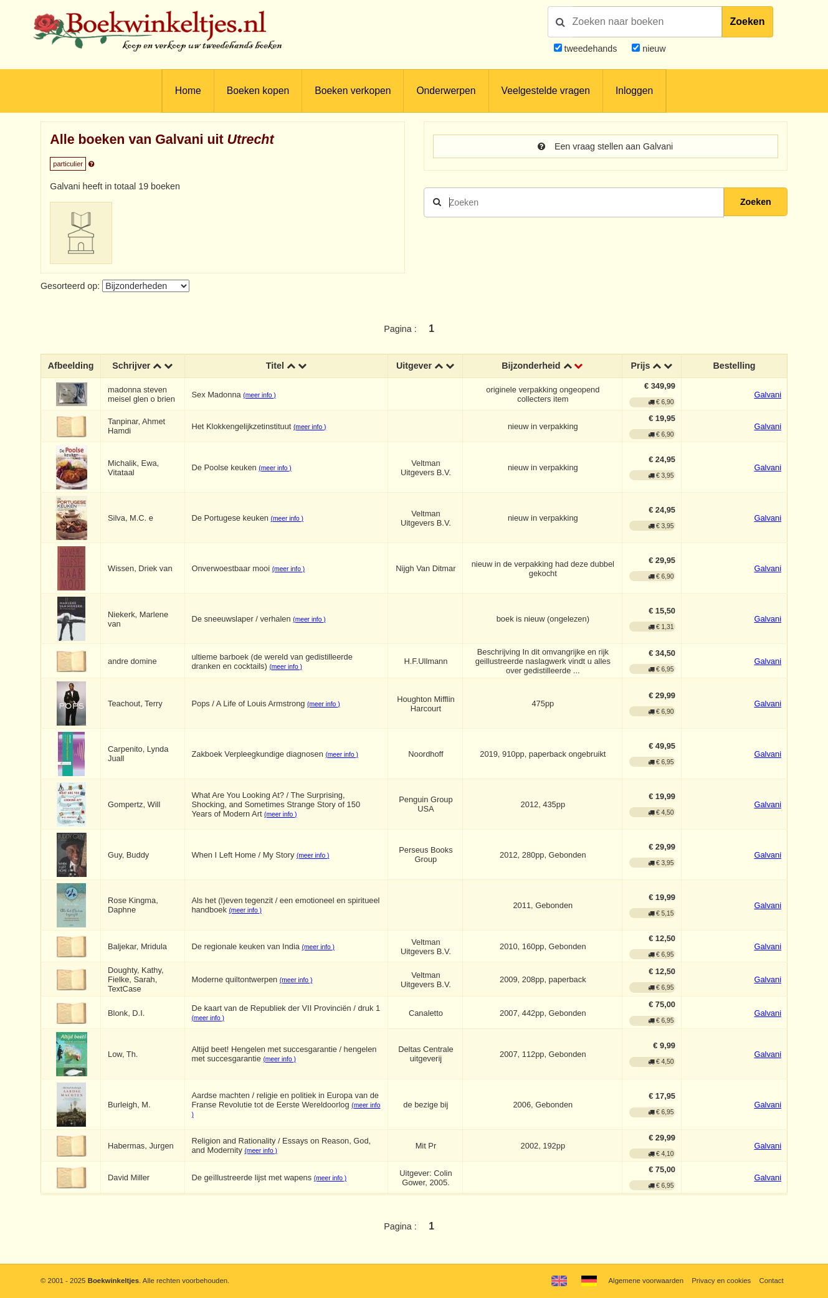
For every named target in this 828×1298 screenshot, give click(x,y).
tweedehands (590, 49)
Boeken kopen (258, 90)
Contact (771, 1280)
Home (188, 90)
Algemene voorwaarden (646, 1280)
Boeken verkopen (353, 90)
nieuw (652, 49)
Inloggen (634, 90)
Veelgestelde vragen (546, 90)
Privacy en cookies (721, 1280)
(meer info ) (259, 395)
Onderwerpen (445, 90)
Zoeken (747, 21)
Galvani (767, 394)
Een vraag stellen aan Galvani (605, 146)
